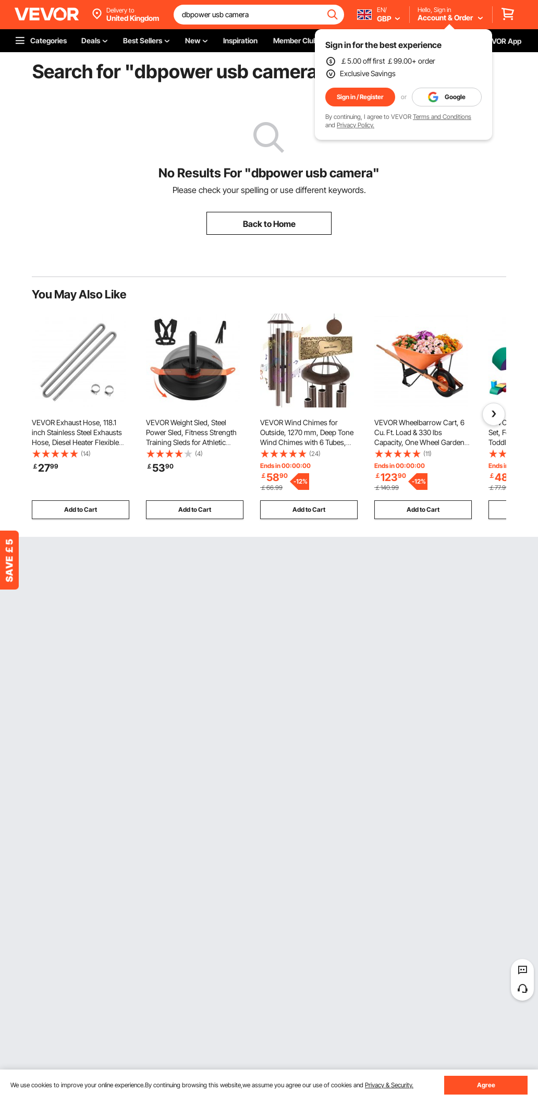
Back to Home (269, 224)
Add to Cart (80, 509)
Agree (486, 1085)
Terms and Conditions (442, 117)
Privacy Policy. (355, 125)
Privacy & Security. (389, 1085)
